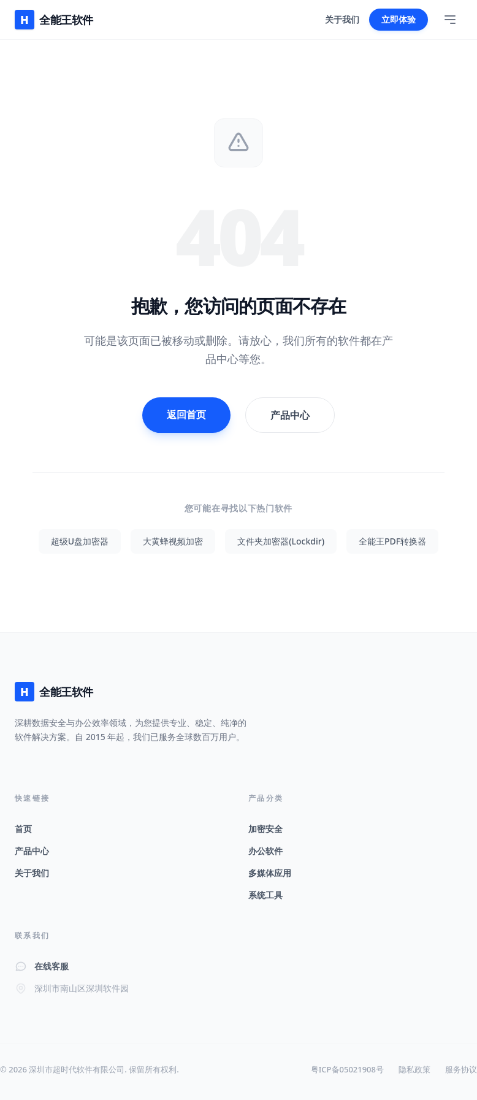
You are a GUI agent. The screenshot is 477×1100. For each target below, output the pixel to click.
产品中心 (290, 415)
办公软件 (265, 851)
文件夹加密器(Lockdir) (280, 541)
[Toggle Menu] (450, 19)
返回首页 (186, 414)
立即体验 (398, 19)
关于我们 (342, 19)
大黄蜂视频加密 (173, 541)
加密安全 (265, 829)
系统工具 (265, 895)
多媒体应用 (269, 873)
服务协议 (461, 1069)
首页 (23, 829)
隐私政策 (414, 1069)
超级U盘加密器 (80, 541)
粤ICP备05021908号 (347, 1069)
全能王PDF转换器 (392, 541)
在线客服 (51, 966)
